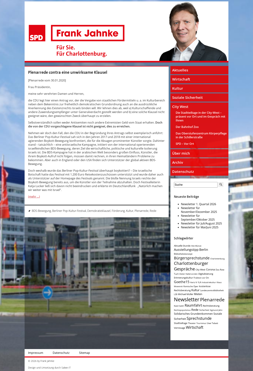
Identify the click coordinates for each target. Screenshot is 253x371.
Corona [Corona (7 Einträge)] (210, 269)
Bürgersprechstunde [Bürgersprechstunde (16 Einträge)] (192, 258)
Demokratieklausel (99, 211)
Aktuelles (180, 70)
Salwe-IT (66, 367)
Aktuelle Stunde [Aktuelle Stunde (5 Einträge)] (182, 245)
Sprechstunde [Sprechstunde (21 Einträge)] (199, 318)
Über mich (181, 153)
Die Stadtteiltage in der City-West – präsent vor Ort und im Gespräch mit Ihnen (200, 116)
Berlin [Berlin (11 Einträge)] (203, 249)
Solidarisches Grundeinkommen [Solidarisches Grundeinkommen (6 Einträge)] (193, 313)
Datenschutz (183, 171)
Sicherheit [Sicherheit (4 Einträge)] (204, 310)
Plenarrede (141, 211)
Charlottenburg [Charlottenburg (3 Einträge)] (217, 258)
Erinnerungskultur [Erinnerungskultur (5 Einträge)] (183, 277)
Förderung (118, 211)
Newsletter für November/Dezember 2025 (199, 210)
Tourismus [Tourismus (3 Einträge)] (201, 323)
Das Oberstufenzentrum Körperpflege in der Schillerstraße (201, 135)
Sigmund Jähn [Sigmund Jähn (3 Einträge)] (216, 310)
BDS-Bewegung (41, 211)
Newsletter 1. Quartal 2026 (198, 204)
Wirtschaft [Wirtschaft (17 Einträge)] (194, 327)
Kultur (129, 211)
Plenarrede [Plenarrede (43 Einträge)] (212, 299)
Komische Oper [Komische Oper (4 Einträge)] (190, 286)
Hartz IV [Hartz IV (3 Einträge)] (193, 282)
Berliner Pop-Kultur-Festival (69, 211)
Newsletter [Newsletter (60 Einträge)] (186, 299)
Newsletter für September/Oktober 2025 (198, 217)
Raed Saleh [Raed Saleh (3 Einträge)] (179, 306)
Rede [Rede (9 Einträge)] (195, 310)
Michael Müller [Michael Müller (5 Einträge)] (185, 294)
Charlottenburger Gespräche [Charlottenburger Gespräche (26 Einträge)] (191, 266)
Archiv (177, 162)
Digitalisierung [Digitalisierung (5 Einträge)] (205, 273)
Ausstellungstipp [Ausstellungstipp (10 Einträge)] (186, 249)
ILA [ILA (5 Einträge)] (199, 282)
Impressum (35, 353)
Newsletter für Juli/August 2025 (201, 223)
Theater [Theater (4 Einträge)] (192, 323)
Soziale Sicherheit (187, 97)
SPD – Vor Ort (185, 144)
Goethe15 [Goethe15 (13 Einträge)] (181, 281)
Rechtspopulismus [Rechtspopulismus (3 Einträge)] (182, 310)
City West (180, 106)
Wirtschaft (181, 79)
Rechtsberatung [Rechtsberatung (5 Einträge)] (211, 305)
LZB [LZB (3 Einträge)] (175, 294)
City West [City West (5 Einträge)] (200, 269)
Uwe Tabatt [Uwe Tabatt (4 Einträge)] (212, 323)
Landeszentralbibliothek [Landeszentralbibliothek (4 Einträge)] (212, 290)
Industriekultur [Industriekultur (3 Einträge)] (209, 282)
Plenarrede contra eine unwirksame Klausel (67, 72)
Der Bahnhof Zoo (187, 127)
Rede (153, 211)
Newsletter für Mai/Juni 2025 (199, 227)
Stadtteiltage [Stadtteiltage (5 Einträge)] (180, 323)
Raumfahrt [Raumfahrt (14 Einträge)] (193, 305)
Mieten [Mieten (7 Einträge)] (198, 294)
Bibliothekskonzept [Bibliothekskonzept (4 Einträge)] (183, 253)
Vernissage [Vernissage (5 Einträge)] (179, 327)
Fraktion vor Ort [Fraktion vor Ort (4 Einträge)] (201, 277)
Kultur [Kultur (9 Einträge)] (195, 290)
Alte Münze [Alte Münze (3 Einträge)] (196, 246)
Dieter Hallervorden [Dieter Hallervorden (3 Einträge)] (188, 274)
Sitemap (84, 353)
